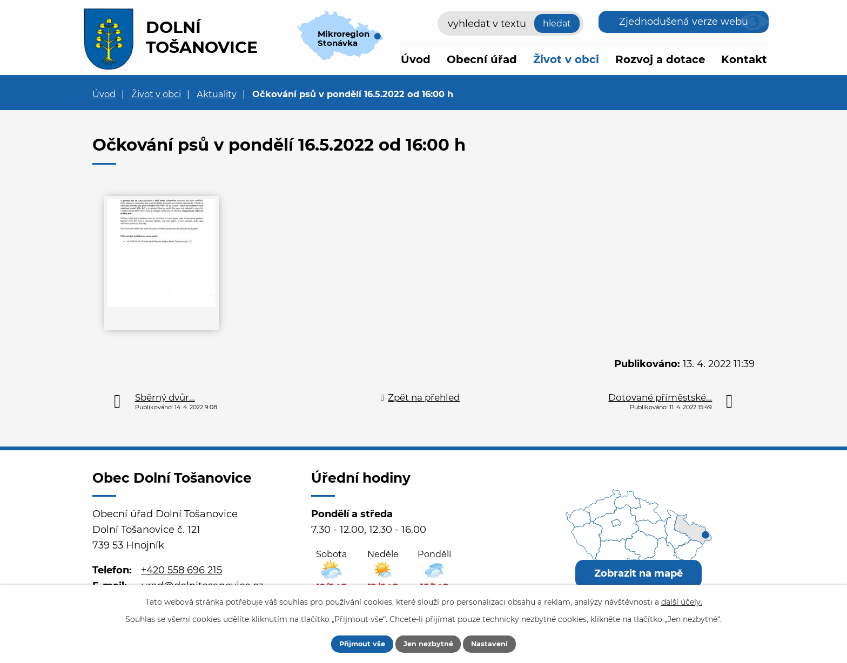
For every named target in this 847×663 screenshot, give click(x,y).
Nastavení (500, 643)
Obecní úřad (482, 59)
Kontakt (744, 59)
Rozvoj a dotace (660, 59)
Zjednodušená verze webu (683, 22)
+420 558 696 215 (181, 570)
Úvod (416, 59)
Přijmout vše (352, 643)
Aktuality (217, 94)
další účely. (681, 600)
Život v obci (566, 59)
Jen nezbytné (428, 643)
